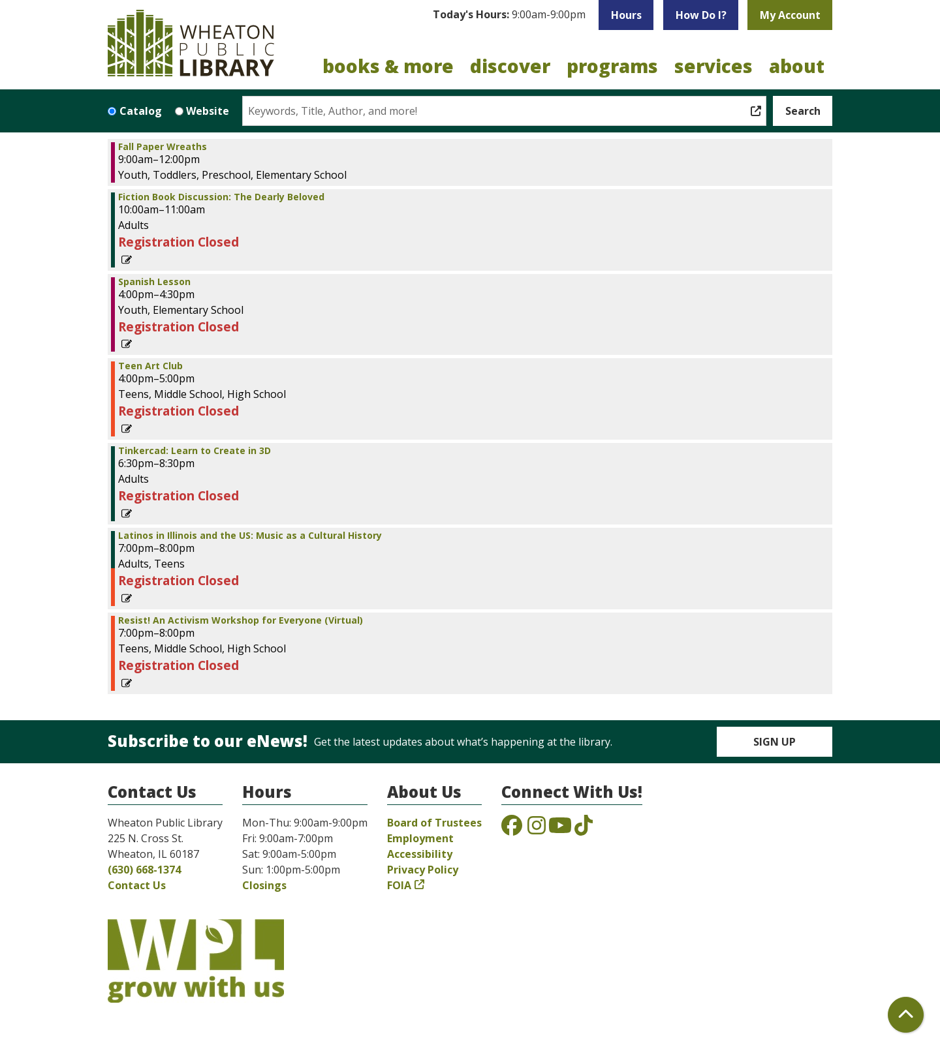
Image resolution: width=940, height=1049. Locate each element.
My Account (790, 15)
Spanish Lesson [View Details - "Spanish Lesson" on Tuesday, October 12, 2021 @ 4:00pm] (154, 281)
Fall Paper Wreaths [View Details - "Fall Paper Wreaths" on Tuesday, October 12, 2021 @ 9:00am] (162, 146)
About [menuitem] (796, 65)
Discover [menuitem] (510, 65)
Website (207, 111)
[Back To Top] (906, 1015)
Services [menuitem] (713, 65)
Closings (264, 885)
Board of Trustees (434, 822)
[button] (509, 15)
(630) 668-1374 (144, 869)
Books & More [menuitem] (388, 65)
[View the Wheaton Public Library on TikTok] (583, 829)
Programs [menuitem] (612, 65)
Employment (420, 838)
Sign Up (774, 742)
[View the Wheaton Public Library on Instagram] (536, 829)
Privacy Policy (422, 869)
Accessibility (419, 854)
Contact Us (137, 885)
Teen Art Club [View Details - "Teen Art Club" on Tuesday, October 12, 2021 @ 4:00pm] (150, 366)
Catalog (140, 111)
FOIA (399, 885)
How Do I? (701, 15)
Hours (626, 15)
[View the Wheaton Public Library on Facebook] (511, 829)
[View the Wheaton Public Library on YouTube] (560, 829)
